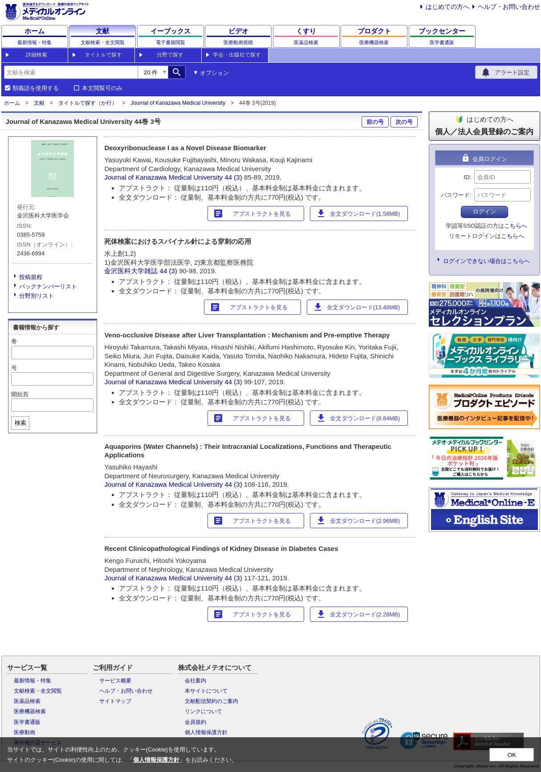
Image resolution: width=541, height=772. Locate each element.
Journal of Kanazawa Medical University (178, 103)
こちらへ (515, 225)
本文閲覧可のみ (102, 88)
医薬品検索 (27, 701)
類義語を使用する (35, 88)
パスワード (455, 195)
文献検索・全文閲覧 (38, 691)
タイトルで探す (103, 55)
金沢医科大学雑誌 (131, 271)
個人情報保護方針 (206, 732)
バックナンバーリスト (48, 286)
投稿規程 (30, 277)
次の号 (404, 122)
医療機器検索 (30, 711)
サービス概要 (115, 681)
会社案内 (195, 681)
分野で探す (170, 55)
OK (512, 754)
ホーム (12, 103)
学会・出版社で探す (237, 55)
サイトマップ (115, 701)
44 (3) (234, 177)
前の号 (375, 122)
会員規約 (195, 722)
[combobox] (71, 72)
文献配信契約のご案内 (211, 701)
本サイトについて (206, 691)
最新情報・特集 (32, 681)
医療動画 (24, 732)
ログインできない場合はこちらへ (486, 261)
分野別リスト (36, 295)
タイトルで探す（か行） (87, 103)
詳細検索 (36, 55)
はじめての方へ (447, 6)
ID (467, 177)
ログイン (484, 211)
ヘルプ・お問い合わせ (509, 6)
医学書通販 (27, 722)
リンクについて (203, 711)
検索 (20, 422)
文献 (39, 103)
